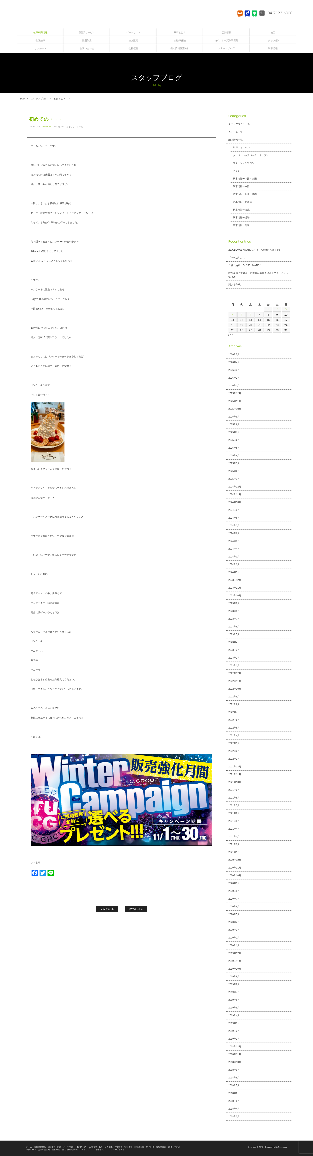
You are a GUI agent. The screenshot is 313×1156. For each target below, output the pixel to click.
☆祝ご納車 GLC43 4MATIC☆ (245, 265)
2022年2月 (234, 751)
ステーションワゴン (242, 163)
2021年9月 (234, 790)
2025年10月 (234, 409)
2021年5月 (234, 821)
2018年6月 (234, 1093)
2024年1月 (234, 572)
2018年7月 (234, 1085)
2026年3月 (234, 370)
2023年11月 (234, 587)
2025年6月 (234, 440)
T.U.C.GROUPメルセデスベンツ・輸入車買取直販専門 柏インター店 (156, 14)
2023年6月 (234, 626)
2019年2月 (234, 1031)
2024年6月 (234, 533)
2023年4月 (234, 642)
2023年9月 (234, 603)
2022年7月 (234, 712)
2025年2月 (234, 471)
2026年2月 (234, 377)
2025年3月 (234, 463)
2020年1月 (234, 945)
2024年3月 (234, 556)
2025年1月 (234, 479)
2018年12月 (234, 1046)
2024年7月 (234, 525)
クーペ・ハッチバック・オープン (250, 155)
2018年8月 (234, 1077)
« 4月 (231, 335)
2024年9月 (234, 510)
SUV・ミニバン (240, 147)
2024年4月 (234, 548)
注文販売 (119, 1147)
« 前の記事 (107, 909)
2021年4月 (234, 828)
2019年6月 (234, 999)
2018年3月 (234, 1116)
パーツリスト (69, 1147)
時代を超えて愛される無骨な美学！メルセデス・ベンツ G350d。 (258, 275)
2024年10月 (234, 502)
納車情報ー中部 (240, 186)
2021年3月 (234, 836)
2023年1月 (234, 665)
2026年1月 (234, 385)
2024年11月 (234, 494)
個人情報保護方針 (70, 1149)
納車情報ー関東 (240, 225)
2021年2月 (234, 844)
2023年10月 (234, 595)
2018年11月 (234, 1054)
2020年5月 (234, 914)
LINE (254, 17)
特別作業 (128, 1147)
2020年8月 (234, 891)
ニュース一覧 (235, 132)
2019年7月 (234, 992)
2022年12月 (234, 673)
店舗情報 (93, 1147)
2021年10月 (234, 782)
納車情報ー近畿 (240, 217)
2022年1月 (234, 758)
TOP (22, 98)
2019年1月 (234, 1038)
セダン (235, 170)
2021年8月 (234, 797)
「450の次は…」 (237, 257)
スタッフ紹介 (174, 1147)
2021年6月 (234, 813)
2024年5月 (234, 541)
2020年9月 (234, 883)
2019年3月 (234, 1023)
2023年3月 (234, 650)
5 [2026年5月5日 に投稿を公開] (241, 314)
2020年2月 (234, 937)
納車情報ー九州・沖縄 (244, 194)
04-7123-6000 (278, 13)
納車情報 (100, 1149)
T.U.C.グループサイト (115, 1149)
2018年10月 (234, 1062)
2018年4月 (234, 1108)
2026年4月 (234, 362)
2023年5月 (234, 634)
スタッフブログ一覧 (74, 126)
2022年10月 (234, 688)
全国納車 (109, 1147)
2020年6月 (234, 906)
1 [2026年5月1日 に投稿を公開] (268, 309)
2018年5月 (234, 1101)
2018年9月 (234, 1069)
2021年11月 (234, 774)
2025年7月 (234, 432)
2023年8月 (234, 611)
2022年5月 (234, 727)
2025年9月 (234, 416)
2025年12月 (234, 393)
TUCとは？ (82, 1147)
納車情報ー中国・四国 (244, 178)
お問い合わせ (44, 1149)
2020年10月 (234, 875)
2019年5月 (234, 1007)
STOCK (240, 17)
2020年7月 (234, 898)
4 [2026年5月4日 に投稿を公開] (233, 314)
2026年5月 (234, 354)
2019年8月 (234, 984)
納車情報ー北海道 (241, 202)
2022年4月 (234, 735)
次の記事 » (136, 909)
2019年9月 (234, 976)
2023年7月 (234, 618)
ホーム (29, 1147)
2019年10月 (234, 968)
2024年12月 (234, 486)
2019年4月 (234, 1015)
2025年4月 (234, 455)
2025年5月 (234, 447)
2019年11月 (234, 961)
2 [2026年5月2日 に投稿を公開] (277, 309)
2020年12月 (234, 860)
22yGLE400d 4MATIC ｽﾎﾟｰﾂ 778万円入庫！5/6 (254, 249)
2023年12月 (234, 580)
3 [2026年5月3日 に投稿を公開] (286, 309)
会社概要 (56, 1149)
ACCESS (247, 17)
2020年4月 (234, 922)
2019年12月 (234, 953)
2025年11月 (234, 401)
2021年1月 (234, 852)
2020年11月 (234, 867)
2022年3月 (234, 743)
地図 (101, 1147)
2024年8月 (234, 517)
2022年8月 (234, 704)
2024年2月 (234, 564)
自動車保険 (139, 1147)
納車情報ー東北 (240, 209)
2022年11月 (234, 681)
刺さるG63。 (235, 284)
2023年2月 (234, 657)
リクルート (31, 1149)
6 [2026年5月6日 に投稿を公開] (250, 314)
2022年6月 (234, 720)
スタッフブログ (39, 98)
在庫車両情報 (40, 1147)
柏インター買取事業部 (156, 1147)
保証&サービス (54, 1147)
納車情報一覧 (235, 139)
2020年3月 (234, 930)
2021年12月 (234, 766)
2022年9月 (234, 696)
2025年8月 (234, 424)
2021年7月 (234, 805)
